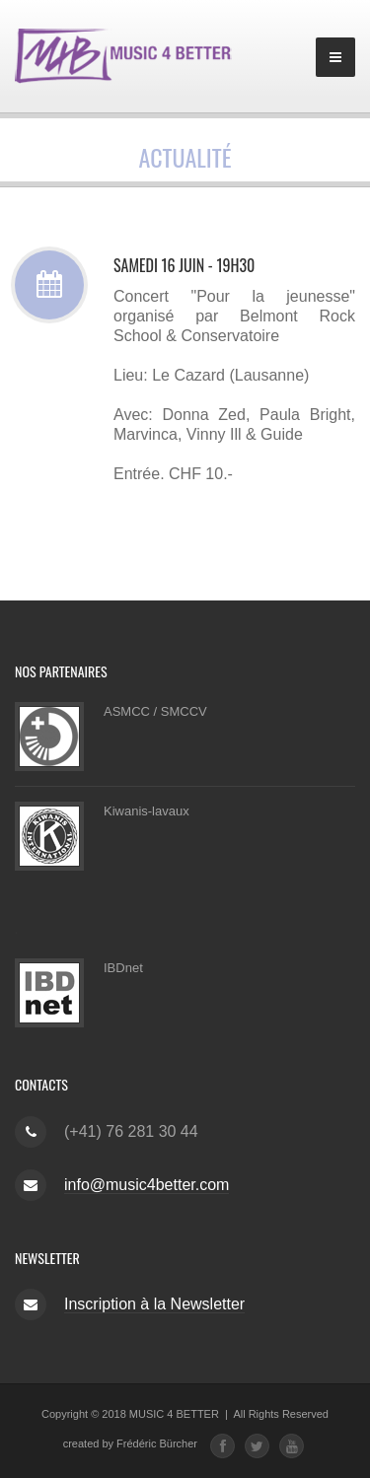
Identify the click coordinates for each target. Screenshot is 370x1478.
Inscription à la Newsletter (154, 1304)
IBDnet (123, 967)
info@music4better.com (146, 1184)
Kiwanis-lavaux (146, 811)
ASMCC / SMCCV (155, 711)
